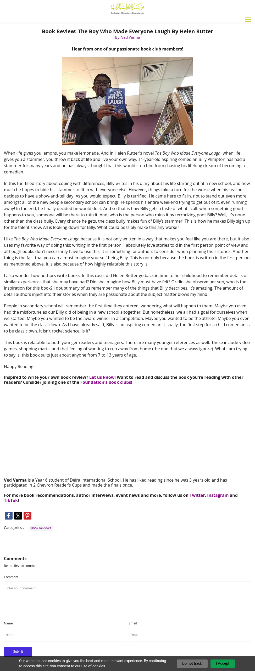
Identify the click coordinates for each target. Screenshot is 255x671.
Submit (18, 651)
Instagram (218, 495)
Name (8, 623)
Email (133, 623)
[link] (127, 59)
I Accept (222, 663)
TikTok (11, 500)
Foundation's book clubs (105, 382)
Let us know (101, 377)
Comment (11, 577)
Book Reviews (41, 528)
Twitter (197, 495)
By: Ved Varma (127, 37)
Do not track (192, 663)
